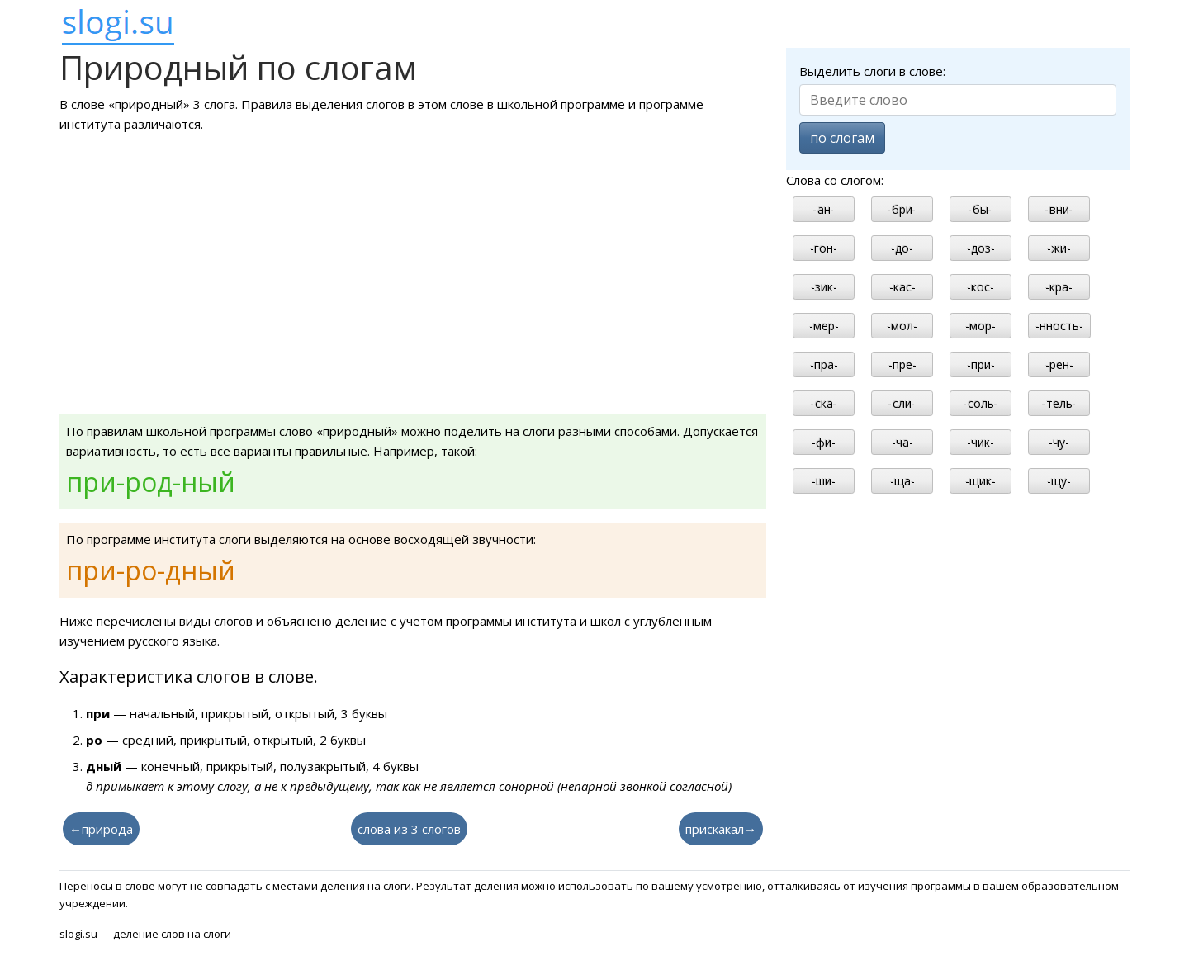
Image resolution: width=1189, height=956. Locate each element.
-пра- (824, 364)
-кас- (902, 287)
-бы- (980, 209)
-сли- (902, 403)
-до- (902, 248)
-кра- (1059, 287)
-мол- (902, 326)
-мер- (824, 326)
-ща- (902, 481)
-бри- (902, 209)
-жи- (1059, 248)
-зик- (824, 287)
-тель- (1059, 403)
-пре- (902, 364)
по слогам (842, 138)
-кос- (980, 287)
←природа (101, 829)
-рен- (1059, 364)
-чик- (980, 442)
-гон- (823, 248)
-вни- (1059, 209)
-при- (981, 364)
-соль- (981, 403)
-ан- (824, 209)
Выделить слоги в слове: (872, 71)
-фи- (824, 442)
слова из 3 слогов (409, 829)
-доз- (981, 248)
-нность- (1059, 326)
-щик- (980, 481)
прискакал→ (720, 829)
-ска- (824, 403)
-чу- (1059, 442)
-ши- (824, 481)
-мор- (980, 326)
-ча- (902, 442)
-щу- (1059, 481)
